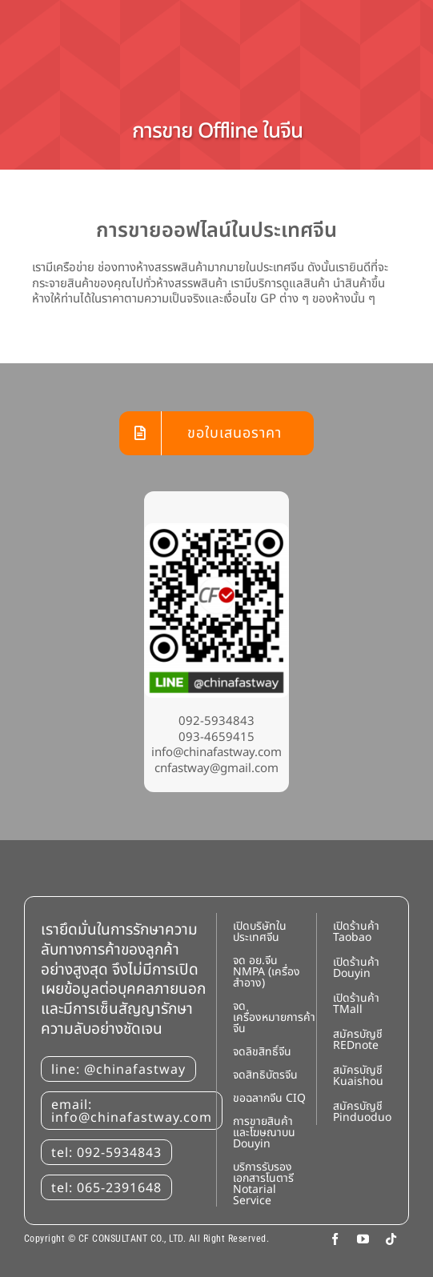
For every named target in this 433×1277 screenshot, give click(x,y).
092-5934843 (216, 721)
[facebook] (335, 1239)
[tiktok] (391, 1239)
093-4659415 (216, 737)
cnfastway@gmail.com (216, 768)
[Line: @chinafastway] (216, 529)
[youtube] (363, 1239)
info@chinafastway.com (216, 752)
